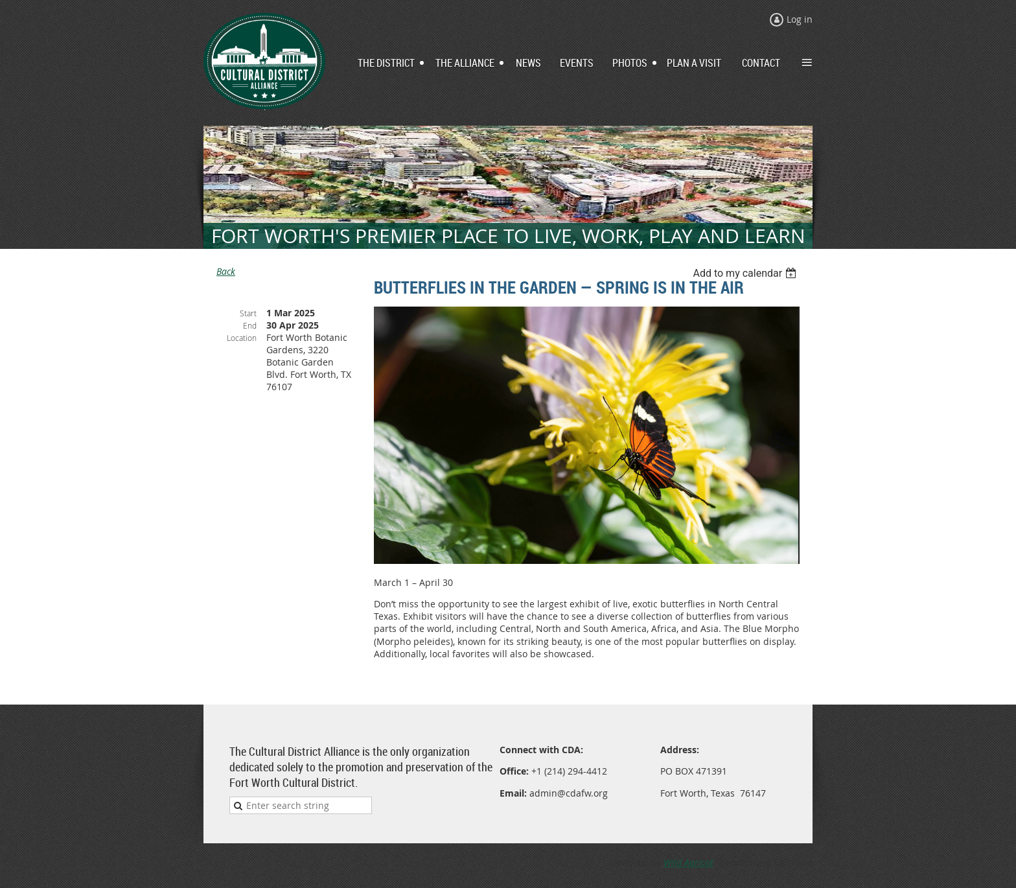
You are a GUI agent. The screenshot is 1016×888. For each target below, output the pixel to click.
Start (248, 313)
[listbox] (746, 273)
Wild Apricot (688, 862)
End (250, 325)
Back (225, 271)
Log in (800, 19)
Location (242, 338)
